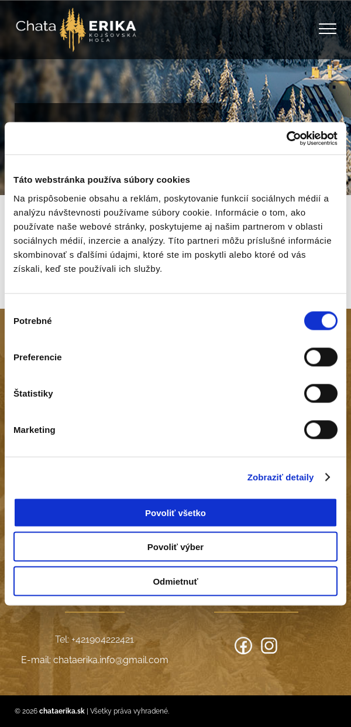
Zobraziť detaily (280, 477)
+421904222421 (102, 639)
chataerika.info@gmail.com (110, 659)
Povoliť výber (175, 547)
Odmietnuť (175, 581)
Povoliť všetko (175, 512)
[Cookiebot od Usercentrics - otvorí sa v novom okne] (286, 138)
